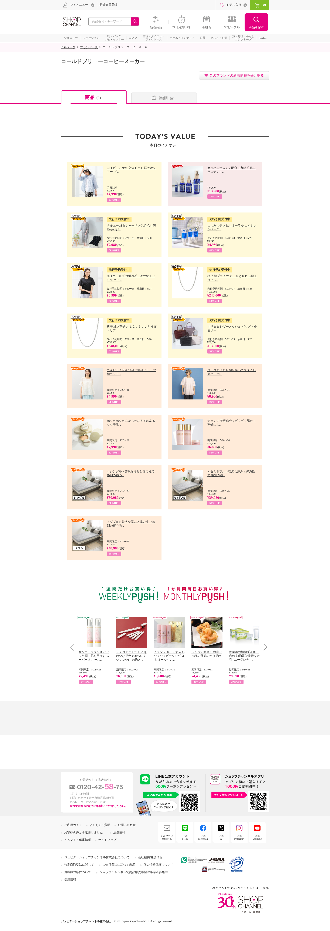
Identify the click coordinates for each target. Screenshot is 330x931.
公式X (221, 837)
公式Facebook (203, 837)
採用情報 (70, 879)
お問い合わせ (127, 825)
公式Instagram (239, 837)
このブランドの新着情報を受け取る (237, 75)
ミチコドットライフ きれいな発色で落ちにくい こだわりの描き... (131, 655)
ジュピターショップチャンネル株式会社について (97, 857)
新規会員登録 (108, 4)
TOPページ (68, 47)
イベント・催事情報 (77, 839)
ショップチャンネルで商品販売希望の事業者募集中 (133, 872)
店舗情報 (119, 832)
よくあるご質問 (99, 825)
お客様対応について (77, 872)
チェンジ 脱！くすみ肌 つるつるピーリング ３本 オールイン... (169, 655)
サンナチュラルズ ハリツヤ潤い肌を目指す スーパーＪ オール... (94, 655)
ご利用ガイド (73, 825)
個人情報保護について (158, 864)
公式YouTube (257, 837)
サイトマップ (107, 839)
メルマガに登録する (166, 837)
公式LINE (185, 837)
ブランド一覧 (89, 47)
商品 (94, 97)
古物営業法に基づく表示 (118, 864)
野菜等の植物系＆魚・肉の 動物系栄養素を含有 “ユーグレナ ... (244, 655)
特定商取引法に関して (79, 864)
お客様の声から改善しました (83, 832)
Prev (73, 647)
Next (264, 647)
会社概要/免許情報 (150, 857)
